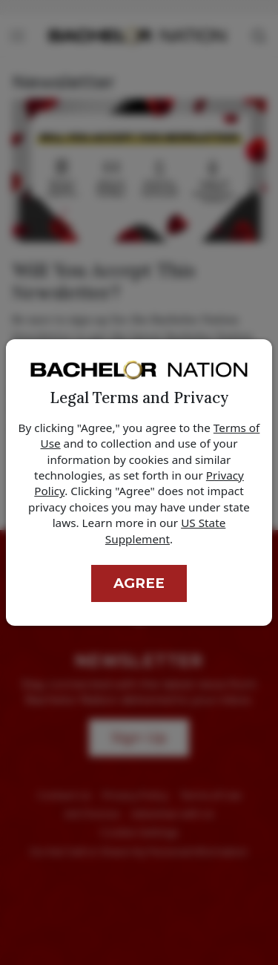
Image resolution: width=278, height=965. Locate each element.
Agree (139, 583)
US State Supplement (165, 530)
